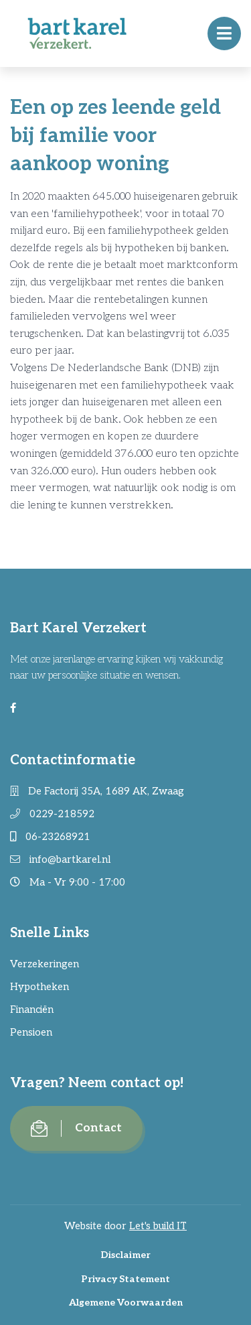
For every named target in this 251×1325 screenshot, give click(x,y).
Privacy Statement (125, 1279)
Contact (76, 1128)
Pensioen (31, 1032)
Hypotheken (39, 987)
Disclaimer (125, 1255)
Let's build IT (158, 1226)
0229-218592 (52, 814)
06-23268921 (50, 837)
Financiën (32, 1009)
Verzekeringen (44, 964)
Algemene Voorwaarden (126, 1302)
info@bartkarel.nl (60, 859)
